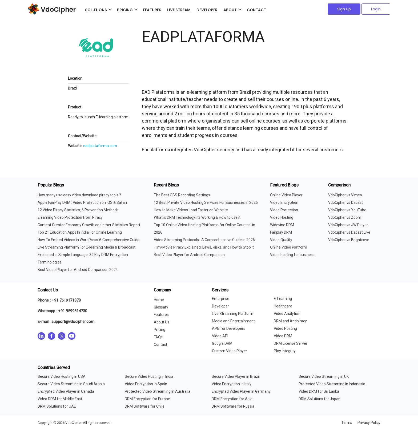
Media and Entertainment (233, 321)
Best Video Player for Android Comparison (189, 255)
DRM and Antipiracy (290, 321)
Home (159, 300)
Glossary (161, 307)
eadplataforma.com (100, 146)
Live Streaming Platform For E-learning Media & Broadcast (86, 247)
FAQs (158, 337)
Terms (346, 422)
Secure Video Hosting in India (149, 376)
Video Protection (284, 210)
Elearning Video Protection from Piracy (70, 217)
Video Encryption (284, 202)
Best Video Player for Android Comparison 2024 (78, 269)
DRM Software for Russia (233, 406)
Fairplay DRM (281, 232)
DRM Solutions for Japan (319, 399)
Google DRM (222, 343)
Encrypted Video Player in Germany (241, 391)
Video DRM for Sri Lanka (319, 391)
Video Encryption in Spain (146, 384)
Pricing (159, 329)
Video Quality (281, 240)
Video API (220, 336)
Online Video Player (286, 195)
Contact (256, 10)
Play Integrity (285, 351)
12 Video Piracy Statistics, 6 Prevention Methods (78, 210)
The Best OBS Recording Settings (182, 195)
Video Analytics (287, 313)
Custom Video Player (229, 351)
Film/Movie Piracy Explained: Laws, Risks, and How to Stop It (204, 247)
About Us (161, 322)
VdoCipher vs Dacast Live (349, 232)
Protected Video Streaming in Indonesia (332, 384)
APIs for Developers (228, 328)
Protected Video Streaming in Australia (157, 391)
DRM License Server (290, 343)
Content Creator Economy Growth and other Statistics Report (89, 225)
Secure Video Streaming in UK (324, 376)
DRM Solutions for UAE (57, 406)
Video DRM (283, 336)
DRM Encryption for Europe (147, 399)
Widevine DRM (282, 225)
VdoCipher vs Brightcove (348, 240)
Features (152, 10)
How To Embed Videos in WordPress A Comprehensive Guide (88, 240)
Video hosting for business (292, 255)
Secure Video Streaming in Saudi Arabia (71, 384)
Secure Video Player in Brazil (236, 376)
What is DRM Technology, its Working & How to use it (197, 217)
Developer (207, 10)
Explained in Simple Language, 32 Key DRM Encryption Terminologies (83, 258)
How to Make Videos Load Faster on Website (191, 210)
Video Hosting (281, 217)
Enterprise (220, 299)
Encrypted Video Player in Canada (66, 391)
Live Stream (179, 10)
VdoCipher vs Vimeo (345, 195)
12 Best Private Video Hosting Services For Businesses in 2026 (206, 202)
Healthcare (283, 306)
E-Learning (283, 299)
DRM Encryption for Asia (232, 399)
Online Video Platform (288, 247)
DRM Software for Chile (144, 406)
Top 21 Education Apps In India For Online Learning (80, 232)
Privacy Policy (368, 422)
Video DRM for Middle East (60, 399)
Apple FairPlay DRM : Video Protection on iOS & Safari (82, 202)
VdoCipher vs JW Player (348, 225)
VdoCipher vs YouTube (347, 210)
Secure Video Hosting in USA (62, 376)
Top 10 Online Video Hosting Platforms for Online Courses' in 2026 (204, 228)
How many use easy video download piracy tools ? (79, 195)
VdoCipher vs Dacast (345, 202)
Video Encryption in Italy (231, 384)
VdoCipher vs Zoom (344, 217)
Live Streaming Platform (232, 313)
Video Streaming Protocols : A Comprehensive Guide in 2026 (204, 240)
